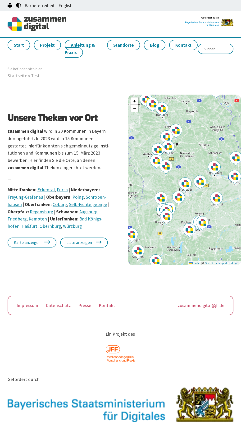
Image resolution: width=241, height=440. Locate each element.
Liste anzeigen (79, 243)
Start (19, 45)
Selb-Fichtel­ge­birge (88, 205)
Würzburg (72, 226)
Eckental (46, 190)
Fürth (62, 190)
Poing (78, 197)
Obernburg (50, 226)
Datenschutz (58, 306)
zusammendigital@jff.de (201, 306)
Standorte (123, 45)
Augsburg (88, 212)
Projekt (47, 45)
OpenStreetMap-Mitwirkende (222, 263)
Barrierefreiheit (40, 5)
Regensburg (41, 212)
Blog (154, 45)
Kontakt (183, 45)
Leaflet (194, 263)
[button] (185, 185)
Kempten (38, 219)
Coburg (60, 205)
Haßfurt (29, 226)
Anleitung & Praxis (80, 49)
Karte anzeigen (27, 243)
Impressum (27, 306)
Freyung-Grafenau (25, 197)
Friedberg (17, 219)
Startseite (17, 76)
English (66, 5)
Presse (84, 306)
